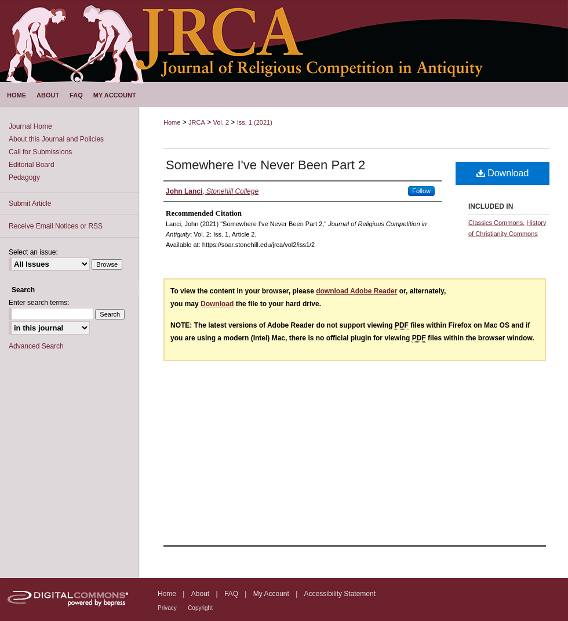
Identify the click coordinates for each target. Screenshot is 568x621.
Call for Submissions (40, 152)
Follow (421, 190)
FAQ (231, 594)
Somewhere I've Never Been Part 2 (265, 165)
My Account (271, 594)
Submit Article (30, 203)
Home (171, 122)
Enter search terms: (39, 303)
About (200, 594)
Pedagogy (24, 177)
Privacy (167, 608)
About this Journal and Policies (56, 139)
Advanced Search (36, 346)
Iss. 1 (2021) (254, 122)
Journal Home (30, 126)
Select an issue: (33, 252)
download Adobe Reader (356, 291)
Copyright (200, 608)
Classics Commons (495, 222)
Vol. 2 (221, 122)
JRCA (196, 122)
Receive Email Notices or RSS (56, 226)
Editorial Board (31, 165)
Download (502, 173)
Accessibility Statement (340, 594)
